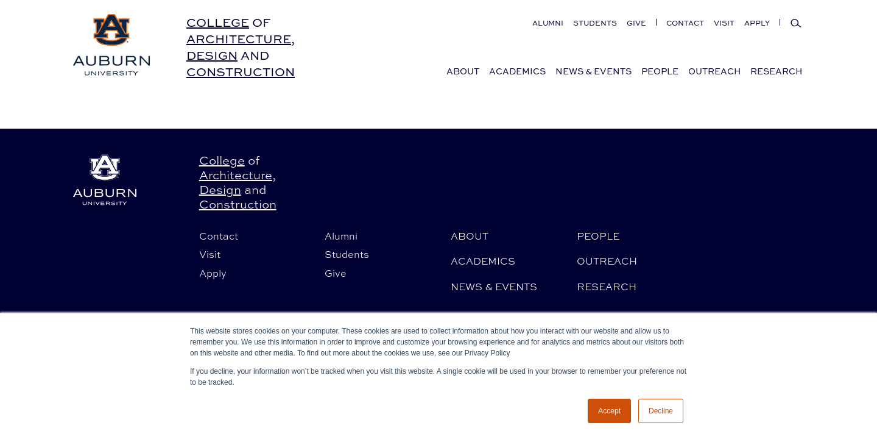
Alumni (547, 23)
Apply (757, 23)
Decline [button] (661, 411)
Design (212, 55)
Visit (724, 23)
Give (636, 23)
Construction (240, 71)
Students (595, 23)
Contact (685, 23)
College (217, 22)
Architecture (238, 38)
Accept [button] (609, 411)
